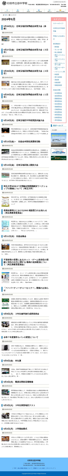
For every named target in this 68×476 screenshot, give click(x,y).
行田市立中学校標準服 (59, 29)
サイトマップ (50, 468)
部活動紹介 (56, 44)
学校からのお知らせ (59, 37)
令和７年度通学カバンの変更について (21, 337)
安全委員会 (58, 104)
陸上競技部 (58, 52)
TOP (5, 15)
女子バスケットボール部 (60, 64)
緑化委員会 (58, 112)
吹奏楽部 (57, 82)
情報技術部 (58, 85)
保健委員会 (58, 106)
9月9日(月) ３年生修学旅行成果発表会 (21, 314)
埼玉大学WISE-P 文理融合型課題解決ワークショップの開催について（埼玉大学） (26, 187)
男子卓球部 (58, 77)
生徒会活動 (56, 90)
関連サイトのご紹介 (39, 468)
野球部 (57, 47)
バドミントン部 (60, 71)
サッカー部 (58, 49)
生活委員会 (58, 93)
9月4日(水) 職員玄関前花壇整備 (18, 382)
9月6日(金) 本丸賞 (12, 361)
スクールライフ (58, 23)
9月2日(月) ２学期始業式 (15, 429)
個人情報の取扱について (25, 468)
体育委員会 (58, 115)
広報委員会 (58, 109)
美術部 (57, 80)
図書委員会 (58, 98)
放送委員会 (58, 96)
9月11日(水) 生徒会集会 (15, 236)
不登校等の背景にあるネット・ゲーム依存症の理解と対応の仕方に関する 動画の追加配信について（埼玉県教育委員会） (26, 262)
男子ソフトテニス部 (60, 55)
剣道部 (57, 74)
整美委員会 (58, 101)
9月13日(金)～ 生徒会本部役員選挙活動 (22, 141)
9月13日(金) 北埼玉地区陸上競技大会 (21, 165)
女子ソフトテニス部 (60, 60)
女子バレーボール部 (60, 68)
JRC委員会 (58, 120)
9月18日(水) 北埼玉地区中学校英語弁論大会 (24, 120)
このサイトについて (59, 2)
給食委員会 (58, 117)
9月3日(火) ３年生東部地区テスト (19, 405)
